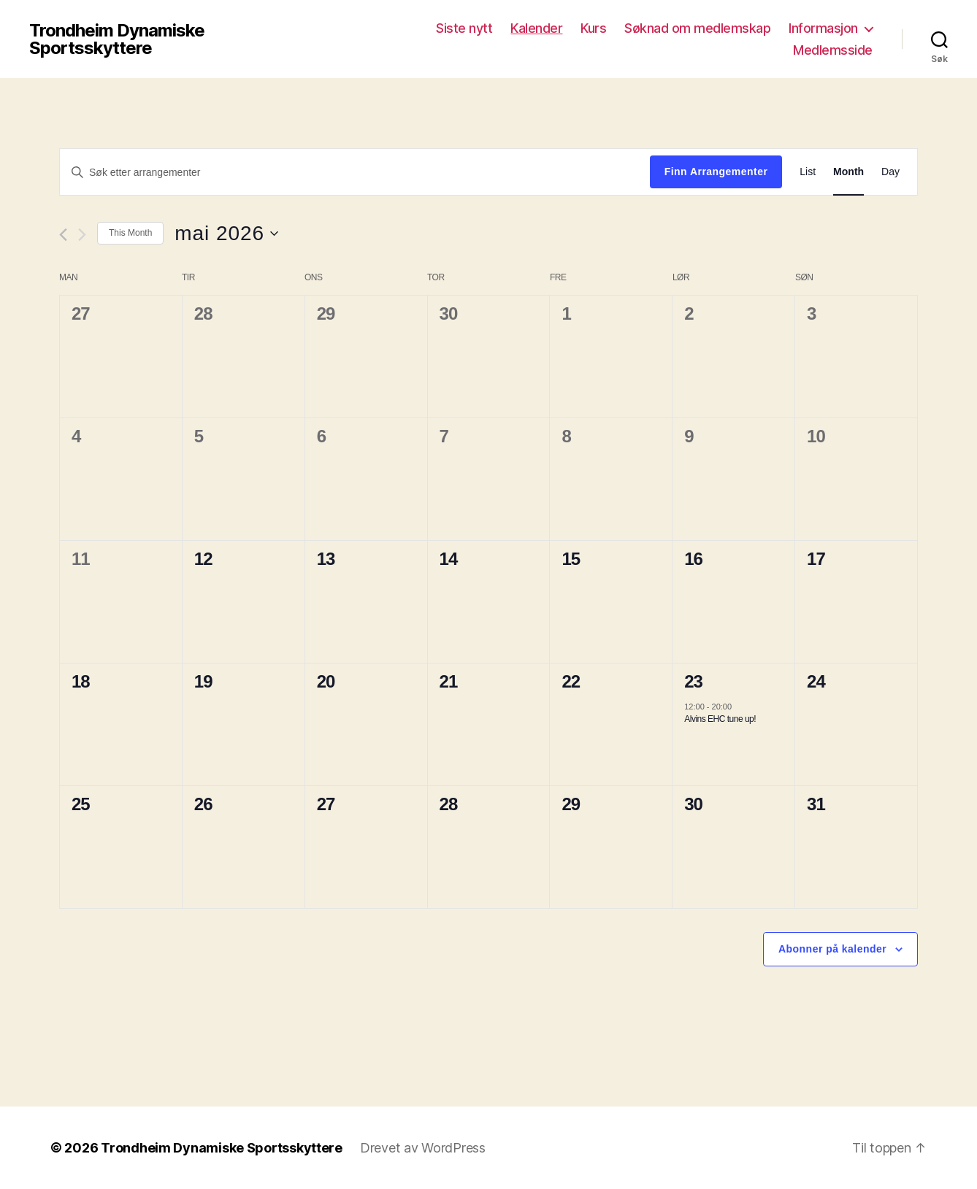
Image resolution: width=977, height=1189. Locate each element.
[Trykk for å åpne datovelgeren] (226, 233)
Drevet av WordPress (423, 1147)
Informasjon (823, 28)
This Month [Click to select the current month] (130, 233)
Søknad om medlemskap (697, 28)
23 (693, 681)
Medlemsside (833, 50)
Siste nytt (464, 28)
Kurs (593, 28)
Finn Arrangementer (716, 171)
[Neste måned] (82, 235)
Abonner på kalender (832, 949)
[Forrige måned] (63, 235)
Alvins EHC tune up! (720, 719)
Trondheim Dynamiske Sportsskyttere (116, 39)
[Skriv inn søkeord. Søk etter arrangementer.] (355, 172)
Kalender (536, 28)
